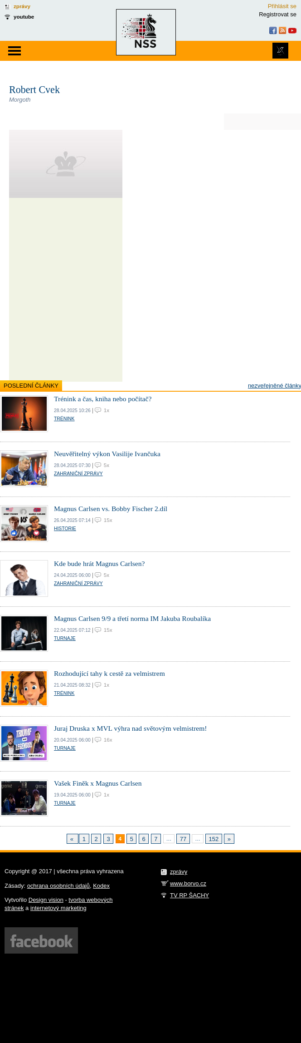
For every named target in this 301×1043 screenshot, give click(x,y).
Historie (65, 528)
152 (214, 839)
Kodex (101, 885)
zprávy (22, 6)
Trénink (64, 418)
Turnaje (65, 638)
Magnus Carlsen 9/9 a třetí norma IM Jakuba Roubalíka (132, 618)
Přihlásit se (282, 6)
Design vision (46, 899)
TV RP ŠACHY (189, 895)
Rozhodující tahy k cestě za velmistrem (109, 673)
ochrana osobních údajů (58, 885)
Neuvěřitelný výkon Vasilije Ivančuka (107, 454)
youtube (24, 17)
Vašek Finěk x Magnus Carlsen (97, 783)
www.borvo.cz (188, 883)
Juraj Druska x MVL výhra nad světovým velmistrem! (130, 728)
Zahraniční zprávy (78, 473)
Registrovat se (277, 14)
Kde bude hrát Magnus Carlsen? (99, 563)
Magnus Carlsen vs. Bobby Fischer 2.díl (110, 508)
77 (183, 839)
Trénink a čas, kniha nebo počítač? (102, 399)
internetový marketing (58, 908)
